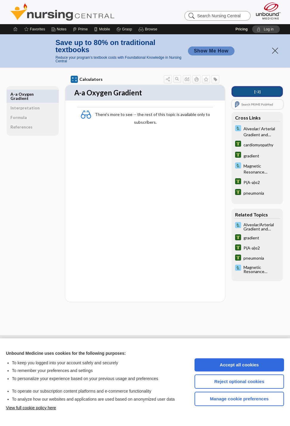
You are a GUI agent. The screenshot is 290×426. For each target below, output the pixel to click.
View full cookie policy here (31, 407)
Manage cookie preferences (239, 398)
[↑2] (253, 91)
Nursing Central (84, 12)
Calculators (83, 79)
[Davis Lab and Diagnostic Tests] (253, 131)
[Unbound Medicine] (268, 10)
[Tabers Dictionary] (253, 144)
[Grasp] (124, 29)
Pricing (241, 29)
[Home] (15, 29)
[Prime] (80, 29)
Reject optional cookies (239, 381)
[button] (148, 29)
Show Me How (211, 50)
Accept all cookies (239, 364)
